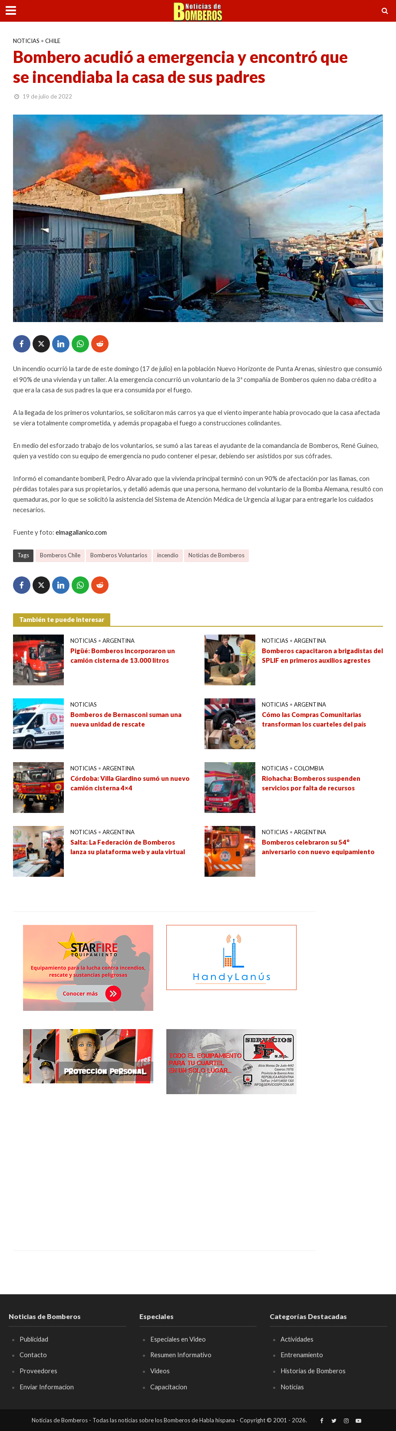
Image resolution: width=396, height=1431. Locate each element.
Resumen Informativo (181, 1355)
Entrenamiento (301, 1355)
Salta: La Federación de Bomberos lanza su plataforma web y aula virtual (127, 846)
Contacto (33, 1355)
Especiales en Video (178, 1339)
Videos (160, 1371)
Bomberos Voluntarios (118, 555)
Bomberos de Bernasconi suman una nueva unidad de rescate (126, 719)
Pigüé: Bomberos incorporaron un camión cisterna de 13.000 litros (122, 655)
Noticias (26, 40)
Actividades (297, 1339)
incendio (167, 555)
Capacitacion (168, 1387)
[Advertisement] (88, 1166)
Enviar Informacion (47, 1387)
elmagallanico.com (81, 532)
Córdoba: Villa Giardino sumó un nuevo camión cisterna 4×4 (130, 782)
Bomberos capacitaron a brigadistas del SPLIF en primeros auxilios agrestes (322, 655)
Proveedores (38, 1371)
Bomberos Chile (60, 555)
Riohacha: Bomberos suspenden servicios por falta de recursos (311, 782)
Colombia (309, 768)
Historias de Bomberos (313, 1371)
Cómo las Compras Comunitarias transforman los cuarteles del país (314, 719)
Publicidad (34, 1339)
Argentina (118, 640)
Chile (52, 40)
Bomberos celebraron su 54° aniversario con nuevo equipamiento (318, 846)
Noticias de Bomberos (216, 555)
